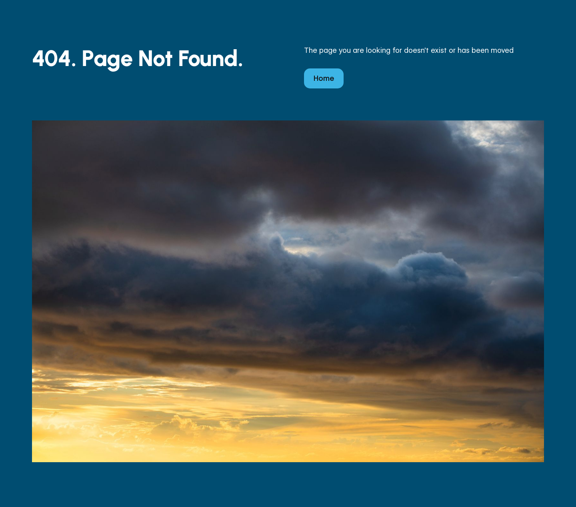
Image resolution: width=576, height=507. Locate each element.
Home (324, 78)
